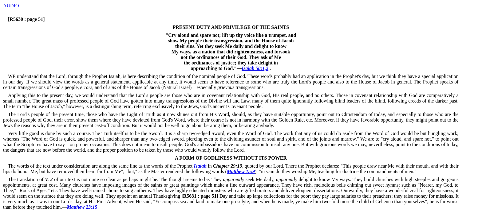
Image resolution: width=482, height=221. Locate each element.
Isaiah (200, 166)
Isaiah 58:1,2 (255, 68)
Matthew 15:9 (241, 171)
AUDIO (11, 5)
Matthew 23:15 (82, 207)
